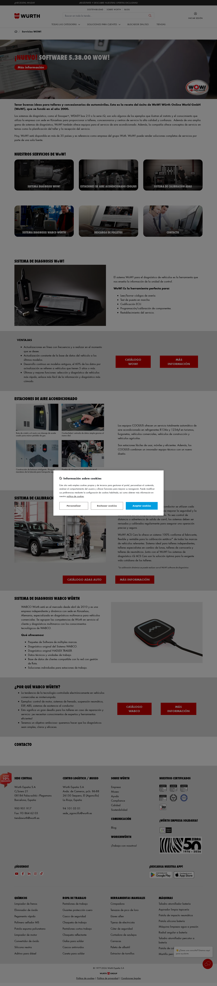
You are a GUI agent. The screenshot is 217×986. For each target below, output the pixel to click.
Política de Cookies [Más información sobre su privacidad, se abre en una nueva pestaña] (75, 496)
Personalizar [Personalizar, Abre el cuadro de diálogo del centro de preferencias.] (74, 505)
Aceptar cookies (142, 505)
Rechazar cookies (107, 505)
